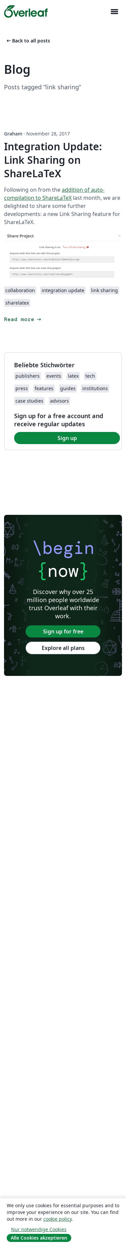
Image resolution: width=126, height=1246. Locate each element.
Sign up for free (63, 631)
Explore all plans (63, 648)
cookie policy (57, 1219)
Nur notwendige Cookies (39, 1229)
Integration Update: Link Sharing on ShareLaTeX (53, 159)
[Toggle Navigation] (114, 12)
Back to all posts (27, 40)
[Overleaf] (26, 11)
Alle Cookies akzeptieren (39, 1238)
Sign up (67, 438)
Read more (23, 319)
